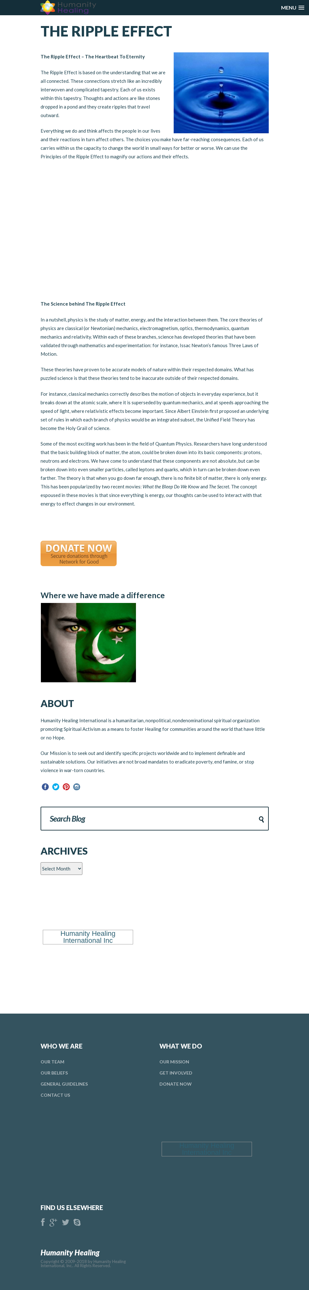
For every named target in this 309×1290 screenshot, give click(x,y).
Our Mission (174, 1061)
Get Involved (175, 1072)
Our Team (52, 1061)
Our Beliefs (54, 1072)
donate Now (175, 1084)
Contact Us (55, 1095)
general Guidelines (64, 1084)
